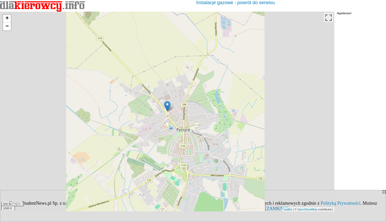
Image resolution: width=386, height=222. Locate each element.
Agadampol (344, 13)
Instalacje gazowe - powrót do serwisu (235, 2)
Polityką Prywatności (340, 203)
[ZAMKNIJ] (277, 208)
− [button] (7, 26)
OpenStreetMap (307, 209)
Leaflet (288, 209)
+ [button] (7, 18)
